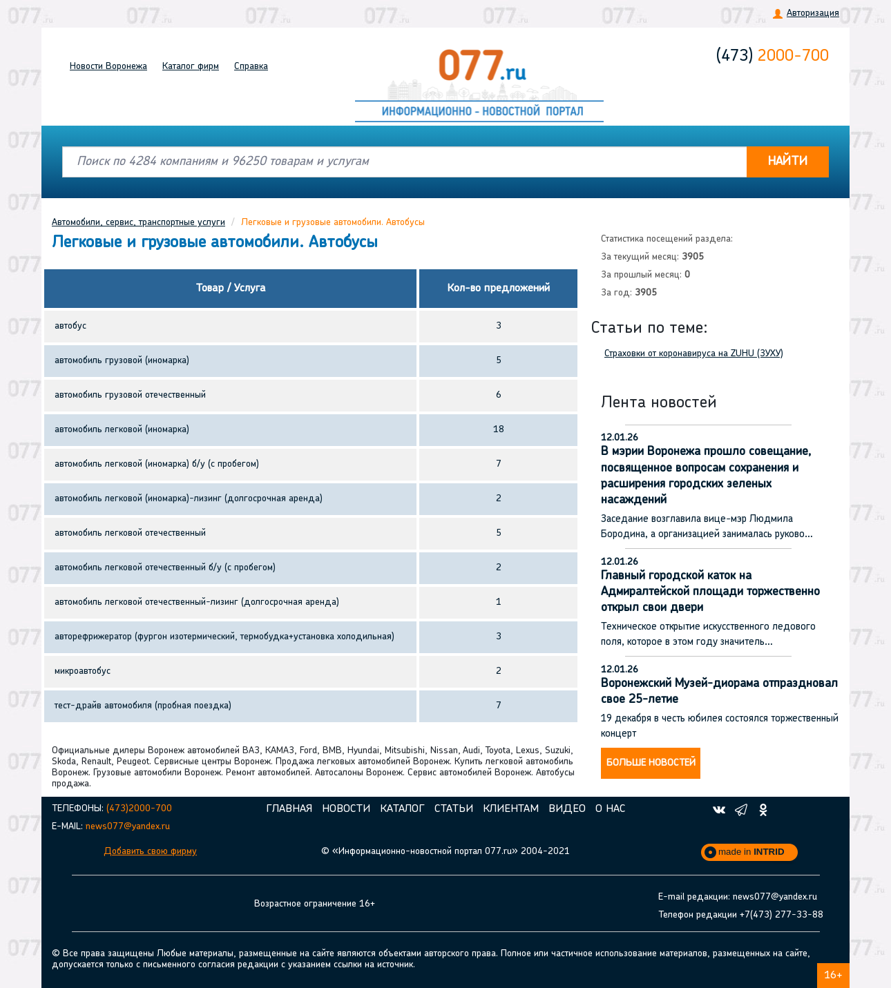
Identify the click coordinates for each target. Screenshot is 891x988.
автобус (70, 326)
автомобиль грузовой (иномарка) (122, 361)
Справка (251, 66)
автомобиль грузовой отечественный (130, 395)
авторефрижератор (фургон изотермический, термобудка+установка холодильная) (224, 637)
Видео (567, 809)
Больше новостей (651, 763)
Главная (289, 809)
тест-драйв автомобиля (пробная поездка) (143, 706)
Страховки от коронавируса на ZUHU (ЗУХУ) (693, 354)
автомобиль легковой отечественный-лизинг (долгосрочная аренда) (197, 602)
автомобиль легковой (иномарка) (122, 430)
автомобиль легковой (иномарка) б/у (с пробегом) (157, 464)
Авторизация (813, 13)
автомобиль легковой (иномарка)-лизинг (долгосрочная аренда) (189, 499)
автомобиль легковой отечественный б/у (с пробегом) (165, 568)
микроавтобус (83, 671)
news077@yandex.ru (128, 827)
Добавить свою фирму (150, 851)
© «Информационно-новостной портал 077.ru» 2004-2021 (445, 851)
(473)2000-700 (139, 809)
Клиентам (511, 809)
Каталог (190, 66)
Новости (108, 66)
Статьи (453, 809)
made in (751, 851)
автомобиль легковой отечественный (130, 533)
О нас (610, 809)
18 (498, 430)
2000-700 (772, 56)
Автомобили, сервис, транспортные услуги (138, 222)
